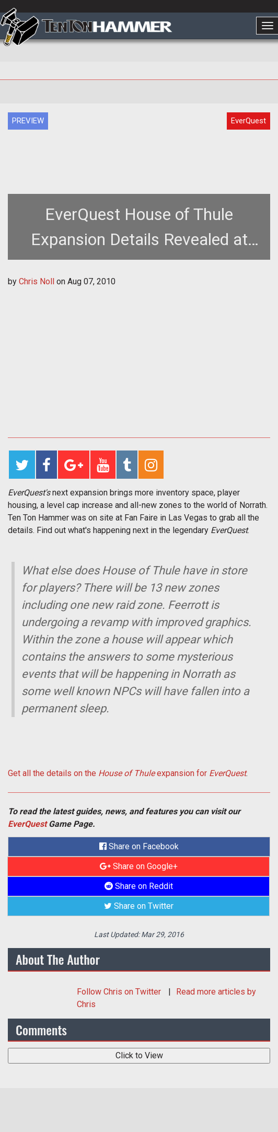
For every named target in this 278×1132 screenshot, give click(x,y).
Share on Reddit (139, 886)
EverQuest (27, 824)
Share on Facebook (139, 846)
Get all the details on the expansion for (127, 773)
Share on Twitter (138, 906)
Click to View (139, 1055)
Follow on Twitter (120, 992)
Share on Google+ (139, 866)
